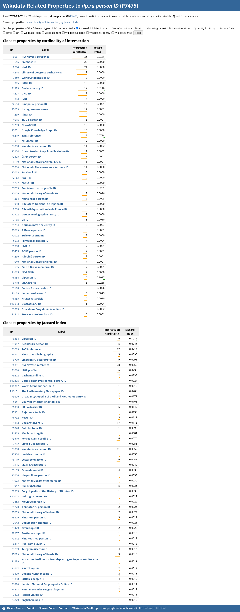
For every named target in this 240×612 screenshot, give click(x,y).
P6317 (15, 543)
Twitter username (33, 235)
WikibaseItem (53, 32)
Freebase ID (29, 62)
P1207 (15, 183)
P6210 (15, 283)
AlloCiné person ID (33, 256)
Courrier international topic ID (41, 401)
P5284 (15, 225)
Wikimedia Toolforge (85, 608)
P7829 (15, 600)
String (212, 28)
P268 (16, 209)
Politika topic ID (32, 428)
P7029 (15, 193)
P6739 (15, 188)
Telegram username (34, 549)
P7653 (15, 501)
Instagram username (35, 109)
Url (18, 32)
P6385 (15, 298)
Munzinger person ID (35, 198)
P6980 (15, 407)
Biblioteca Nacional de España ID (42, 204)
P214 (16, 67)
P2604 (15, 104)
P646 (16, 62)
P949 (16, 261)
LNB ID (26, 246)
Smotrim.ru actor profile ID (39, 188)
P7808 (15, 146)
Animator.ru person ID (36, 507)
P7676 (15, 475)
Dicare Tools (15, 608)
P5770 (15, 507)
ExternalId (85, 28)
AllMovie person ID (33, 230)
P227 (16, 93)
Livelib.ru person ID (34, 465)
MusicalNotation (180, 28)
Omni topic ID (30, 528)
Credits (30, 608)
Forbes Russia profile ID (36, 288)
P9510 (15, 288)
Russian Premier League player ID (43, 589)
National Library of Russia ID (40, 193)
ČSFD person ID (31, 156)
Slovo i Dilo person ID (35, 444)
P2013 (15, 172)
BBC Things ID (30, 568)
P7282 (15, 444)
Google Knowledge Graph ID (39, 130)
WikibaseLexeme (75, 32)
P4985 (15, 119)
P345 (16, 83)
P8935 (15, 491)
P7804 (15, 454)
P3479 (15, 528)
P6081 (15, 56)
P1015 (15, 272)
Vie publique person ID (36, 475)
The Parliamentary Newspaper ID (43, 391)
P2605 (15, 156)
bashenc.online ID (33, 375)
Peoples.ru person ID (35, 344)
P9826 (15, 396)
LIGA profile (29, 283)
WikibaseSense (123, 32)
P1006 (15, 167)
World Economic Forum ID (38, 386)
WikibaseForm (32, 32)
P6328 (15, 428)
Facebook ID (29, 172)
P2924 (15, 151)
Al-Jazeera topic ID (33, 412)
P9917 (15, 344)
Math (139, 28)
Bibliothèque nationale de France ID (44, 209)
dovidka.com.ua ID (33, 454)
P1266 (15, 256)
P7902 (15, 214)
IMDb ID (27, 83)
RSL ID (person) (31, 486)
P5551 (15, 401)
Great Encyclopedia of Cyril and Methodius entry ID (54, 396)
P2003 (15, 109)
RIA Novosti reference (35, 56)
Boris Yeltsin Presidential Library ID (44, 380)
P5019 (15, 309)
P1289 (15, 561)
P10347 (14, 386)
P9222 (15, 375)
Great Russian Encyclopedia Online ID (45, 151)
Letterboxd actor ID (34, 293)
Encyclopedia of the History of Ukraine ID (47, 491)
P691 (16, 141)
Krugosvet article (32, 298)
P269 (16, 114)
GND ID (26, 93)
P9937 (15, 533)
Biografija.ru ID (31, 304)
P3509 (15, 573)
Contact (64, 608)
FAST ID (26, 177)
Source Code (47, 608)
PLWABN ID (29, 125)
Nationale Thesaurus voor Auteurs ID (45, 167)
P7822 (15, 594)
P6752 (15, 417)
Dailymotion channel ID (36, 522)
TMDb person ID (32, 119)
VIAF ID (26, 67)
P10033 (14, 304)
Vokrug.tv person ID (34, 496)
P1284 (15, 198)
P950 (16, 204)
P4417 (15, 589)
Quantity (199, 28)
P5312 (15, 538)
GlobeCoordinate (122, 28)
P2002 (15, 235)
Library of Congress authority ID (42, 72)
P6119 (15, 293)
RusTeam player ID (33, 543)
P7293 (15, 125)
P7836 (15, 465)
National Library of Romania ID (41, 480)
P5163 (15, 470)
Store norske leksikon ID (37, 314)
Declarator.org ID (32, 88)
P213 (16, 98)
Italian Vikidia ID (32, 594)
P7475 (73, 16)
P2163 (15, 177)
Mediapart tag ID (32, 433)
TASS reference (31, 135)
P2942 (15, 522)
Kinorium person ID (34, 517)
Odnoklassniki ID (32, 470)
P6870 (15, 584)
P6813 (15, 433)
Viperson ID (29, 277)
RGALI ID (27, 417)
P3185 (15, 219)
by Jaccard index (70, 22)
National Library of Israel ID (39, 261)
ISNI (24, 98)
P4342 (15, 314)
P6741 (15, 354)
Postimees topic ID (33, 533)
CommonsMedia (65, 28)
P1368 (15, 246)
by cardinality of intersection (42, 22)
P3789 (15, 549)
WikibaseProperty (99, 32)
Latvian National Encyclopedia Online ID (47, 584)
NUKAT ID (28, 183)
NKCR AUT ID (30, 141)
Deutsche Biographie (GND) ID (41, 214)
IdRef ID (27, 114)
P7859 (15, 77)
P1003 (15, 480)
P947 (16, 486)
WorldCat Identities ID (36, 77)
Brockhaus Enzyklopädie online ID (43, 309)
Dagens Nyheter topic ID (37, 573)
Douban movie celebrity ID (38, 225)
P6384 (15, 277)
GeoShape (101, 28)
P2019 (15, 230)
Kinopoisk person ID (34, 104)
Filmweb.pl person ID (35, 240)
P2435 (15, 251)
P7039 (15, 512)
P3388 (15, 579)
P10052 (14, 496)
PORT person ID (31, 251)
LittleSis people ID (33, 579)
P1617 (15, 568)
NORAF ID (28, 272)
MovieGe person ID (33, 501)
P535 (16, 267)
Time (9, 32)
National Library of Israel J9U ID (42, 162)
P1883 (15, 88)
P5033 (15, 240)
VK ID (25, 219)
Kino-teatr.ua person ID (36, 538)
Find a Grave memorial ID (38, 267)
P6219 (15, 135)
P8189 (15, 162)
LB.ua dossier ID (32, 407)
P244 (16, 72)
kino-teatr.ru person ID (36, 146)
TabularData (227, 28)
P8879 (15, 517)
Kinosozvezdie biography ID (39, 354)
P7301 (15, 412)
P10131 (14, 391)
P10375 (14, 380)
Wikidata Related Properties (38, 5)
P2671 (15, 130)
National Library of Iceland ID (40, 512)
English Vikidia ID (32, 600)
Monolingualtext (156, 28)
